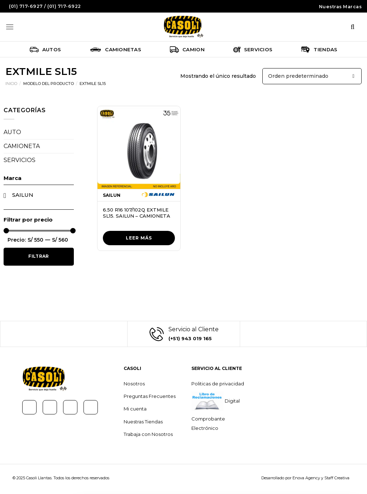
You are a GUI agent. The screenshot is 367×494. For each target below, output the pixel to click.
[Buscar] (353, 27)
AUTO (12, 132)
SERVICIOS (19, 160)
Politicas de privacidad (217, 383)
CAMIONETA (22, 146)
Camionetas (115, 49)
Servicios (252, 49)
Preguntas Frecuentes (150, 396)
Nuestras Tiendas (143, 421)
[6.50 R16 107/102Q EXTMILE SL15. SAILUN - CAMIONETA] (138, 147)
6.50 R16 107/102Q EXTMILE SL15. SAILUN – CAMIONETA (136, 213)
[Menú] (9, 26)
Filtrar (38, 256)
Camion (187, 49)
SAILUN (22, 194)
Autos (45, 49)
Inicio (11, 83)
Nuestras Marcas (340, 6)
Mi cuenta (135, 409)
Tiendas (319, 49)
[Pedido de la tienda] (312, 76)
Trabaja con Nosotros (148, 434)
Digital (232, 401)
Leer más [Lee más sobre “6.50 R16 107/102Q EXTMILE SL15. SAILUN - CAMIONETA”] (139, 238)
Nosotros (134, 383)
